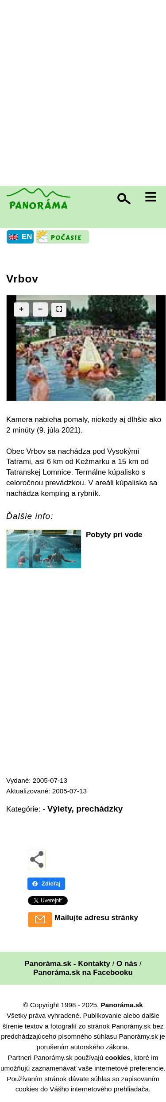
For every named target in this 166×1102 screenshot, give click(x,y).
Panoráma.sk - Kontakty (67, 963)
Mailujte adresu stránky (96, 917)
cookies (118, 1057)
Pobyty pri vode (114, 534)
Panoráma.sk (122, 1005)
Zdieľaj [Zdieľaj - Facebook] (46, 883)
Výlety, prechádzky (85, 808)
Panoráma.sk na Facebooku (83, 972)
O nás (126, 963)
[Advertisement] (83, 94)
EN (27, 236)
